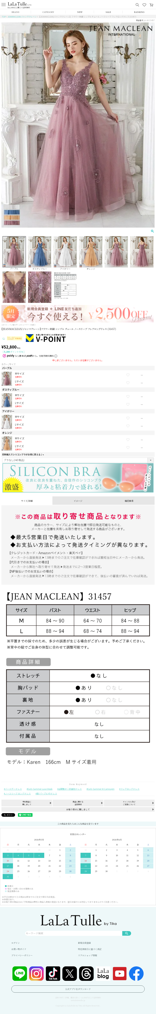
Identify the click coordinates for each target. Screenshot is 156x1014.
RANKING (139, 11)
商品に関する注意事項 (78, 803)
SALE (108, 11)
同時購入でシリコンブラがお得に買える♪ (23, 454)
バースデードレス (13, 788)
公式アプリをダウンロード (78, 988)
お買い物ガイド (18, 949)
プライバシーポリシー (22, 955)
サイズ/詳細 (27, 500)
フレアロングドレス (129, 788)
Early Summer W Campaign (101, 788)
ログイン (15, 942)
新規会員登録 (84, 942)
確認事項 (129, 500)
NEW (80, 11)
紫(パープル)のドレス (47, 793)
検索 (126, 933)
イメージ (78, 500)
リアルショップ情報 (87, 955)
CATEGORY (48, 11)
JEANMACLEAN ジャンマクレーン (22, 16)
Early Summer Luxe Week (40, 788)
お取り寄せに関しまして (78, 809)
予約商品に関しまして (26, 803)
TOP (4, 16)
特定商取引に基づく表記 (89, 949)
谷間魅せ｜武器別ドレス (70, 788)
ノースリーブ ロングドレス (18, 793)
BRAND (15, 11)
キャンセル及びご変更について (129, 803)
